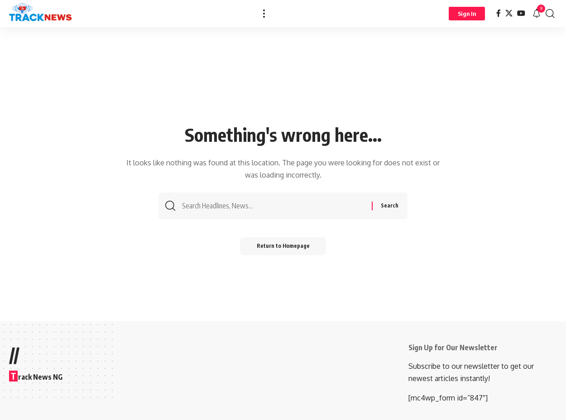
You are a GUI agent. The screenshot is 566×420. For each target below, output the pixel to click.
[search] (550, 13)
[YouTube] (521, 13)
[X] (509, 13)
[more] (264, 13)
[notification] (536, 14)
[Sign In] (467, 13)
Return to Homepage (283, 248)
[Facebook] (498, 13)
